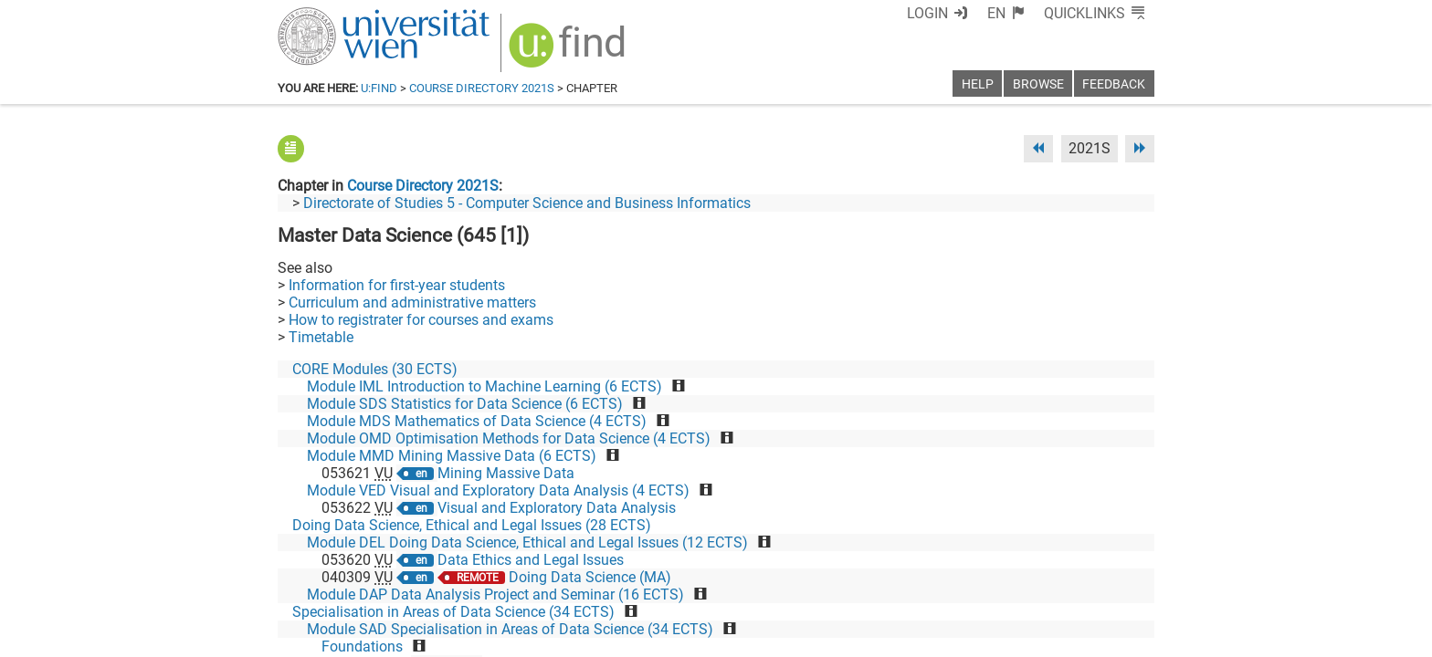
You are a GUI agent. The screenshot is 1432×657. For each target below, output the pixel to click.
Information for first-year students (397, 285)
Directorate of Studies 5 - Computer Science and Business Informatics (527, 203)
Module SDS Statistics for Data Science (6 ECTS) (465, 403)
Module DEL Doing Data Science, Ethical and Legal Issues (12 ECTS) (527, 542)
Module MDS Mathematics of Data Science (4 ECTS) (477, 421)
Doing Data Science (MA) (590, 577)
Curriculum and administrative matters (412, 302)
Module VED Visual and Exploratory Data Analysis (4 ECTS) (498, 490)
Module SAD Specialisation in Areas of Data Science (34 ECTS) (510, 629)
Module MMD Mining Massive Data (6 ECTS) (451, 455)
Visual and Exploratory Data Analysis (556, 507)
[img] (569, 51)
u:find (379, 88)
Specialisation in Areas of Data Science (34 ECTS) (453, 611)
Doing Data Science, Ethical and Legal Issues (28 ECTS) (471, 525)
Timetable (321, 337)
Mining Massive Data (505, 473)
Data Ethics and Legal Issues (530, 559)
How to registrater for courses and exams (421, 319)
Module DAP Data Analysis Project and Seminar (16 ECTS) (495, 594)
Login (927, 13)
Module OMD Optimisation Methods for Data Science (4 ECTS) (509, 438)
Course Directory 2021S (481, 88)
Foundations (362, 646)
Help (978, 84)
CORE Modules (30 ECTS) (375, 369)
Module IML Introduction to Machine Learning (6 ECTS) (484, 386)
